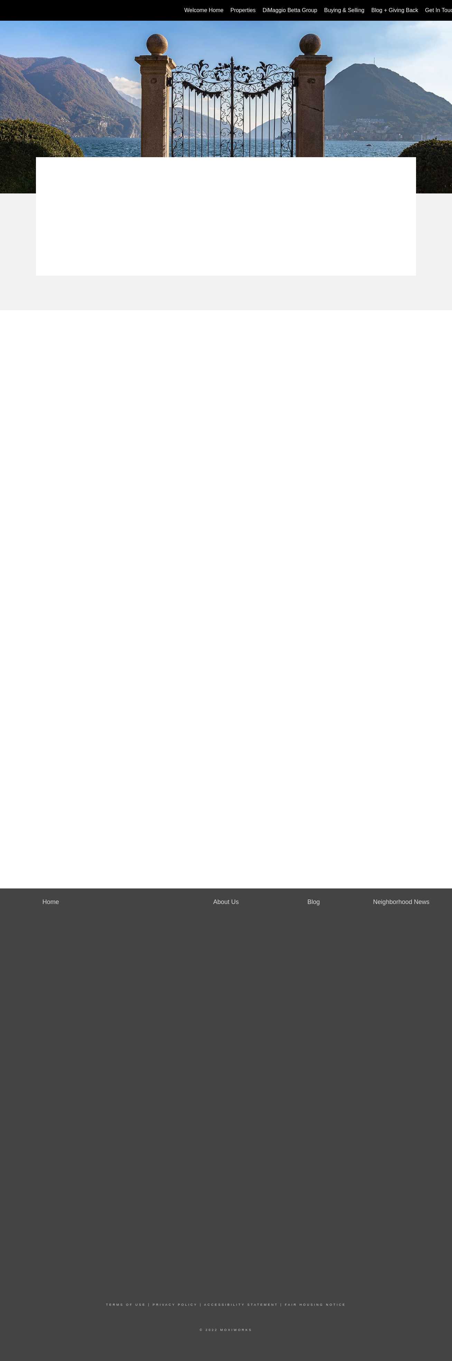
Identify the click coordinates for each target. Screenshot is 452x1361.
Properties (243, 10)
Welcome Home (204, 10)
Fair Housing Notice (315, 1304)
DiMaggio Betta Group (290, 10)
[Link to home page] (8, 10)
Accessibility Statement (241, 1304)
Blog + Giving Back (394, 10)
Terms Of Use (126, 1304)
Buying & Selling (344, 10)
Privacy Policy (175, 1304)
